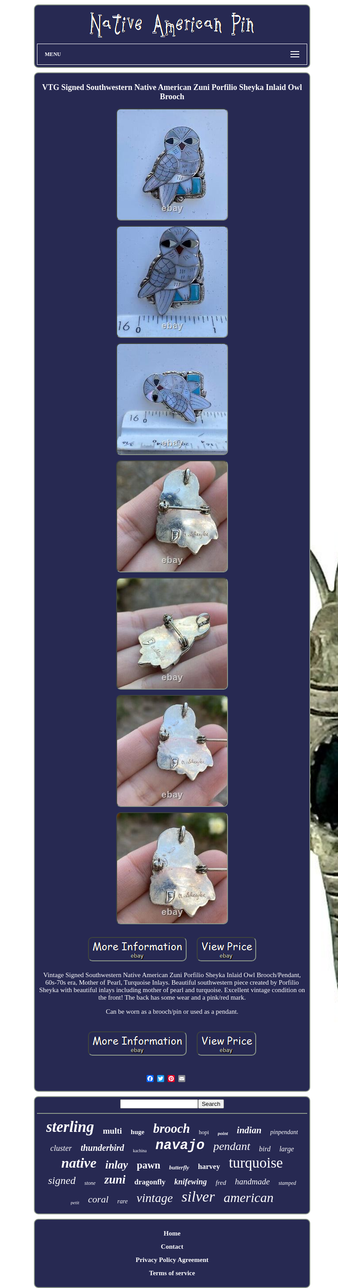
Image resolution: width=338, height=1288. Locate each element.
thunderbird (102, 1148)
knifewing (190, 1181)
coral (98, 1199)
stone (90, 1183)
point (223, 1133)
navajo (180, 1145)
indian (249, 1130)
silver (198, 1196)
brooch (171, 1128)
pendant (231, 1146)
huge (137, 1131)
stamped (287, 1183)
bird (265, 1149)
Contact (172, 1246)
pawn (149, 1165)
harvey (209, 1166)
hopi (204, 1132)
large (286, 1149)
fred (221, 1182)
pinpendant (284, 1132)
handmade (252, 1181)
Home (172, 1233)
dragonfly (149, 1182)
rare (123, 1201)
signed (62, 1180)
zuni (114, 1179)
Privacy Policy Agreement (172, 1259)
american (248, 1197)
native (78, 1163)
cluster (61, 1148)
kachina (140, 1150)
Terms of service (172, 1273)
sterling (70, 1126)
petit (75, 1202)
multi (112, 1130)
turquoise (256, 1163)
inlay (116, 1165)
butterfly (179, 1167)
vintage (154, 1198)
